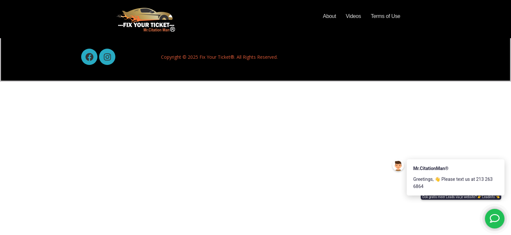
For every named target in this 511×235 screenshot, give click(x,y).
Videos (353, 16)
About (329, 16)
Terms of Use (385, 16)
